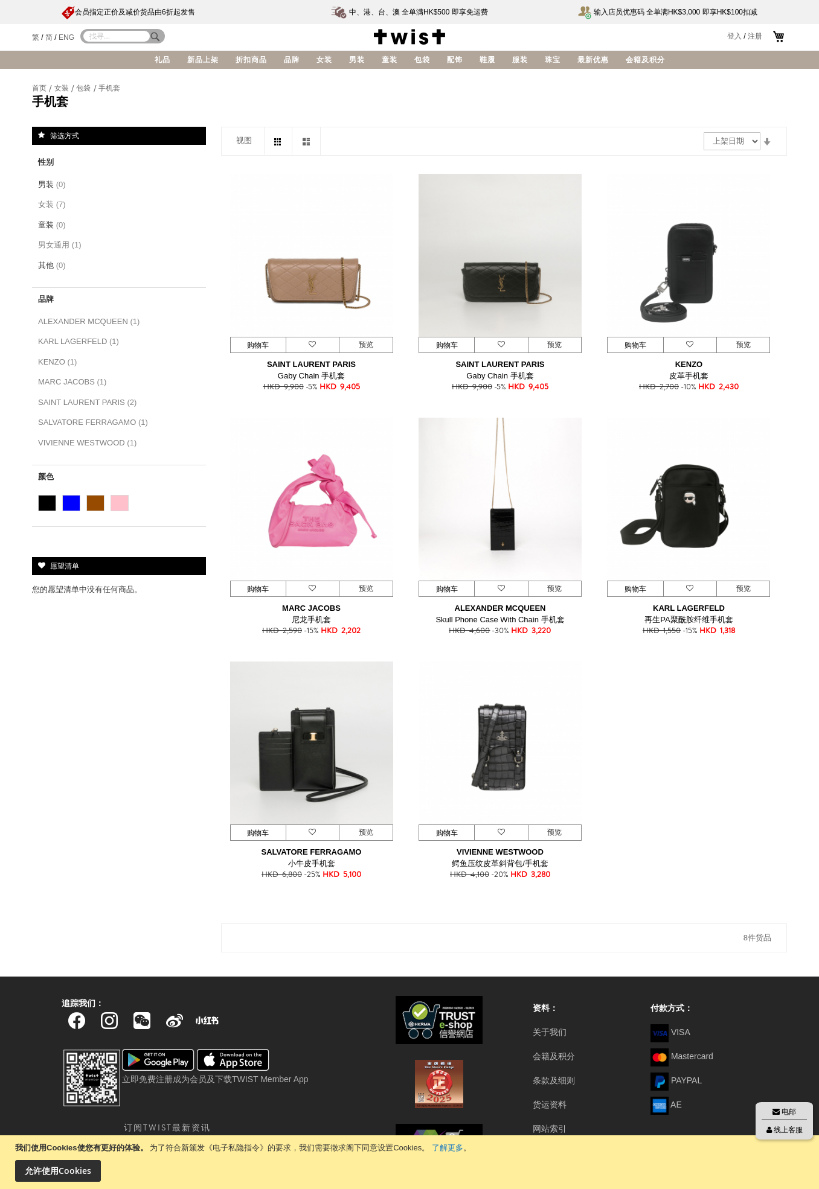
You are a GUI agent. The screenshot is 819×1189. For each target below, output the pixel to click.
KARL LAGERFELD (689, 608)
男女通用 (62, 244)
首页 (40, 88)
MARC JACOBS (311, 608)
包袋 (84, 88)
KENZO (689, 364)
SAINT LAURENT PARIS (311, 364)
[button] (312, 344)
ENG (66, 37)
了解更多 (447, 1147)
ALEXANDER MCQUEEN (500, 608)
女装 (62, 88)
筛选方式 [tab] (64, 135)
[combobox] (116, 36)
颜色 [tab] (46, 476)
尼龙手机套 (311, 619)
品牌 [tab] (46, 299)
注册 (755, 36)
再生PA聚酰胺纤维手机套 (688, 619)
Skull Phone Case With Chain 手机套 (499, 619)
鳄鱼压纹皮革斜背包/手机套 (500, 863)
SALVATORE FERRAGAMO (312, 851)
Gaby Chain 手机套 (311, 375)
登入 (734, 36)
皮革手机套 (688, 375)
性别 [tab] (46, 162)
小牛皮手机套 (311, 863)
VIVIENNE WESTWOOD (500, 851)
